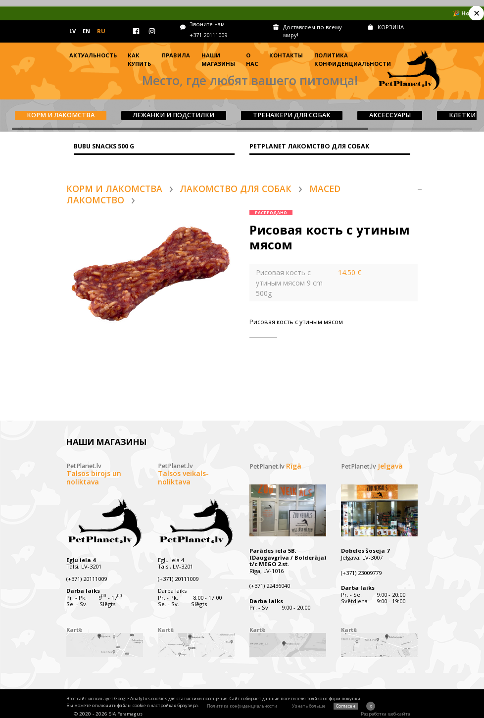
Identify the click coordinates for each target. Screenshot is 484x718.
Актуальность (93, 55)
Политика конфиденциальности (352, 59)
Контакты (286, 55)
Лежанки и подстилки (173, 115)
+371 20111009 (208, 35)
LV (72, 31)
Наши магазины (218, 59)
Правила (176, 55)
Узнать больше (309, 706)
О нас (252, 59)
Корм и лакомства (61, 115)
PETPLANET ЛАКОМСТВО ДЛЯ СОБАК (309, 146)
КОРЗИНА (391, 27)
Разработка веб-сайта (385, 714)
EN (86, 31)
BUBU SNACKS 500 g (104, 146)
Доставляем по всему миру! (312, 31)
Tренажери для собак (292, 115)
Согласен (345, 706)
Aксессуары (390, 115)
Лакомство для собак (235, 188)
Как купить (139, 59)
